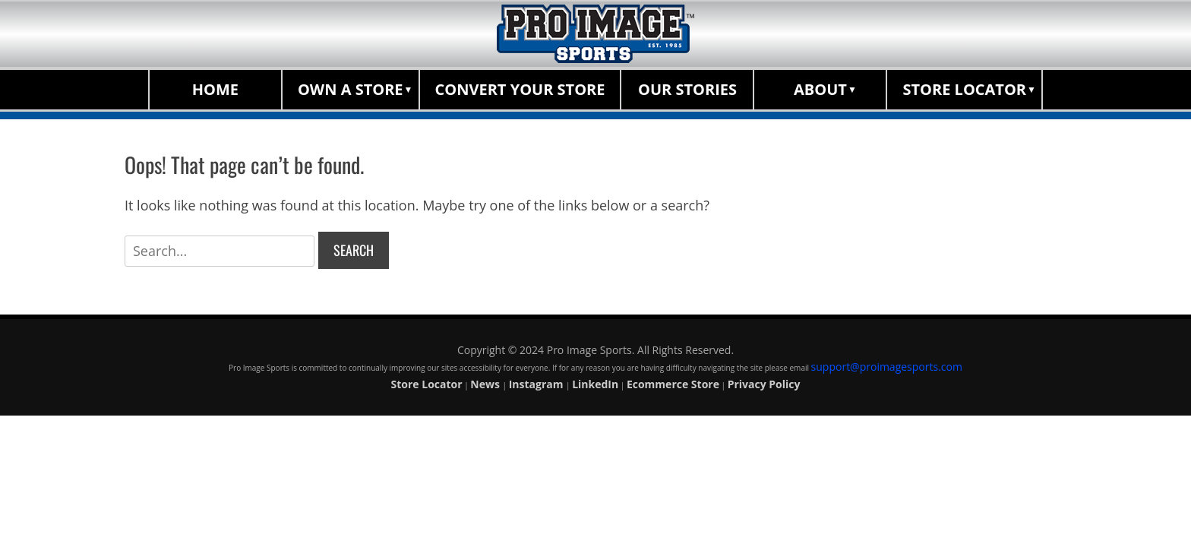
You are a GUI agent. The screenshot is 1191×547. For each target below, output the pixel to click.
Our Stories (687, 89)
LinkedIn (595, 384)
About (820, 89)
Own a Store (350, 89)
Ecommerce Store (673, 384)
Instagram (537, 384)
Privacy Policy (764, 384)
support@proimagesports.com (886, 366)
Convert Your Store (520, 89)
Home (215, 89)
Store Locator (964, 89)
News (486, 384)
